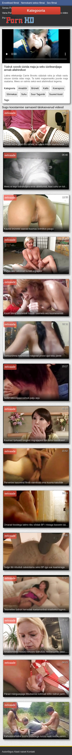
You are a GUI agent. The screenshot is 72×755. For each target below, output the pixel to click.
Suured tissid (55, 94)
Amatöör (22, 88)
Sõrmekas (12, 94)
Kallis (46, 88)
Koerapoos (58, 88)
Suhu (23, 94)
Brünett (35, 88)
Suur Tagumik (38, 94)
